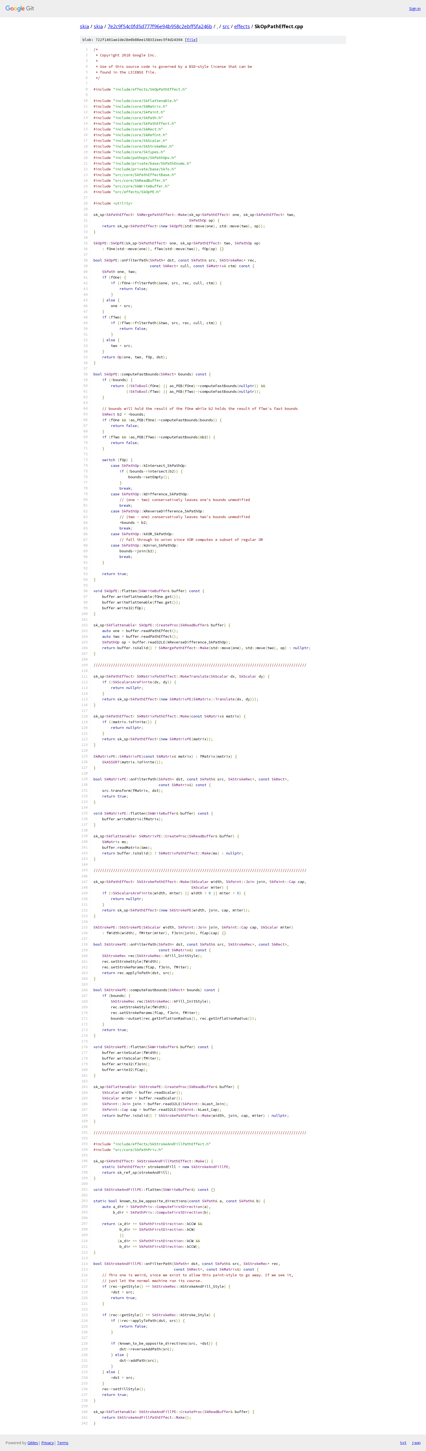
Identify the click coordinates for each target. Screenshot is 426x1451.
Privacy (47, 1442)
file (191, 39)
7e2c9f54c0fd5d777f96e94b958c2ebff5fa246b (160, 26)
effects (242, 26)
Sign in (415, 8)
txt (403, 1442)
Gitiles (32, 1442)
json (416, 1442)
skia (84, 26)
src (226, 26)
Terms (62, 1442)
